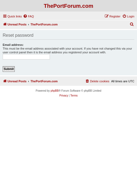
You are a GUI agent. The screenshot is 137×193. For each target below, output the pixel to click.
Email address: (13, 44)
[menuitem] (28, 16)
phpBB (55, 90)
